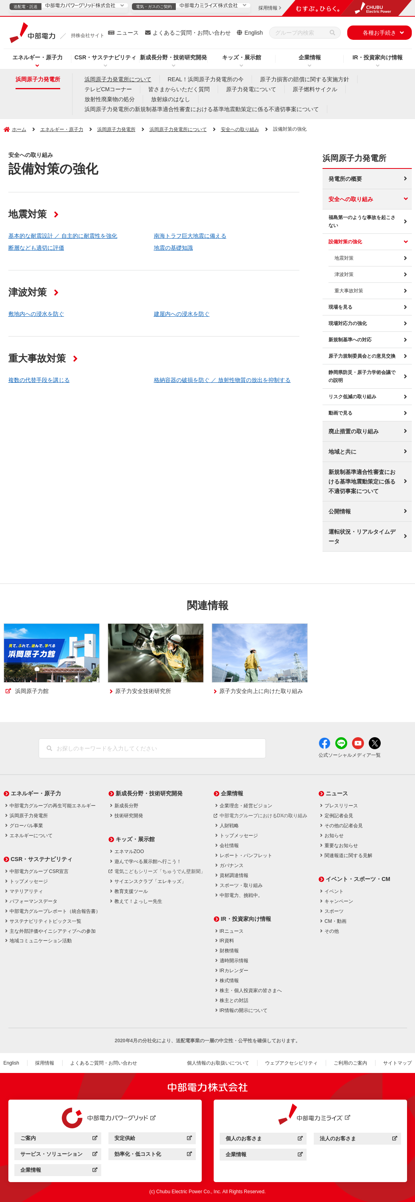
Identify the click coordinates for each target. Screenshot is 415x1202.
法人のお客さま (358, 1139)
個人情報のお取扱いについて (218, 1063)
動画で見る (340, 413)
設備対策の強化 (345, 242)
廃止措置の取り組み (353, 431)
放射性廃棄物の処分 (110, 99)
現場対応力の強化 (347, 323)
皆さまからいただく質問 (179, 89)
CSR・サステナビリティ (106, 57)
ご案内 (59, 1139)
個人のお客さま (264, 1139)
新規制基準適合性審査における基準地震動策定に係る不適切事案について (361, 481)
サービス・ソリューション (59, 1155)
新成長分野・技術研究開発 (173, 57)
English (253, 32)
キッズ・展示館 (241, 57)
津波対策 (344, 274)
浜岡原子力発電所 (38, 79)
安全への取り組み (350, 199)
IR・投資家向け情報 (377, 57)
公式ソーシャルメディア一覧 (350, 755)
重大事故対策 (348, 291)
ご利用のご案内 (350, 1063)
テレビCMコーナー (108, 89)
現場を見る (340, 307)
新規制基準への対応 (350, 340)
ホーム (19, 129)
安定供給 (153, 1139)
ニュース (127, 32)
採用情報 (44, 1063)
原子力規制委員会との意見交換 (361, 356)
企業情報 (310, 57)
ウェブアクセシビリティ (291, 1063)
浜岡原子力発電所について (118, 79)
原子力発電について (251, 89)
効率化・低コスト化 (153, 1155)
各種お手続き (379, 32)
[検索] (332, 32)
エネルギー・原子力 (37, 57)
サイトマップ (397, 1063)
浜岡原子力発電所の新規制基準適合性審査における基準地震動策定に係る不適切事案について (202, 109)
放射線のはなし (170, 99)
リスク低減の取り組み (352, 396)
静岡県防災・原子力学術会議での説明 (361, 376)
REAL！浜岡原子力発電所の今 (206, 79)
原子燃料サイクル (315, 89)
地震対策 (344, 258)
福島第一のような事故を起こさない (361, 221)
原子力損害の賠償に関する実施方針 (304, 79)
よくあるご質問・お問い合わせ (192, 32)
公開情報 (339, 511)
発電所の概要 (345, 179)
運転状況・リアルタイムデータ (361, 536)
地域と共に (342, 451)
